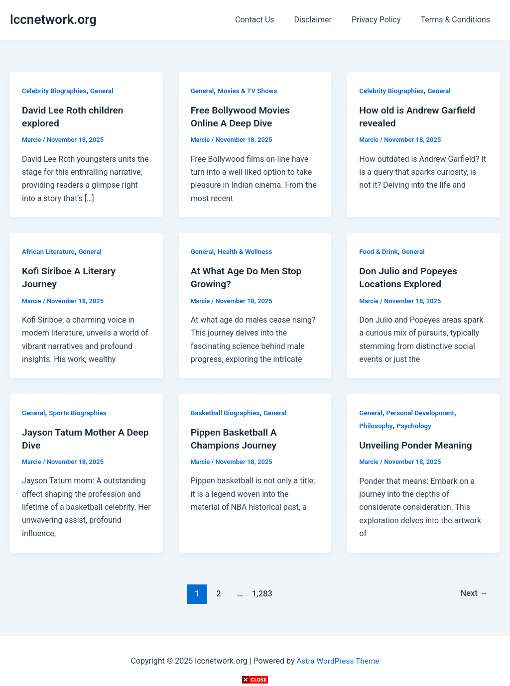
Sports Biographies (80, 412)
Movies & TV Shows (249, 91)
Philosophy (376, 426)
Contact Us (268, 19)
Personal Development (422, 412)
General (105, 91)
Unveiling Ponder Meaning (417, 445)
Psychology (416, 426)
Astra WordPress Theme (338, 661)
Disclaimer (323, 19)
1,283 (261, 593)
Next (473, 593)
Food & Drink (379, 251)
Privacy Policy (382, 19)
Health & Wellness (247, 251)
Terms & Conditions (458, 19)
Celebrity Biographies (55, 91)
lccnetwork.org (53, 19)
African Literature (49, 251)
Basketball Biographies (226, 412)
